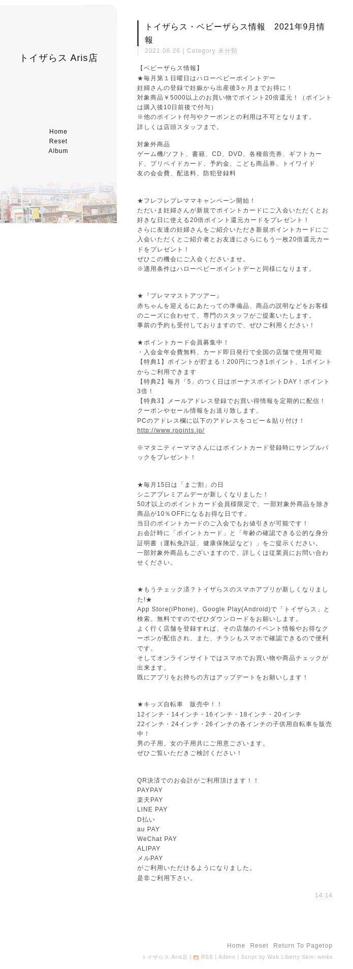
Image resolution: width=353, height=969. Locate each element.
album (58, 150)
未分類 (228, 50)
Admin (226, 957)
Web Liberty (283, 957)
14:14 (324, 895)
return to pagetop (303, 945)
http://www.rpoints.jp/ (171, 430)
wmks (325, 957)
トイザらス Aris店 (58, 58)
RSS (207, 957)
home (58, 131)
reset (58, 141)
